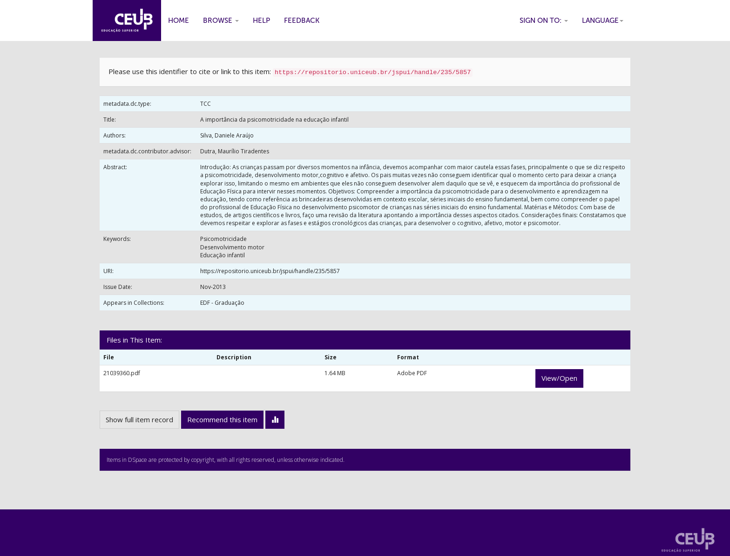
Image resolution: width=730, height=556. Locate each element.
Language (602, 20)
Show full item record (139, 419)
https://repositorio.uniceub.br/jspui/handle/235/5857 (270, 271)
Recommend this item (222, 419)
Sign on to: (544, 20)
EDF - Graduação (222, 303)
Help (261, 20)
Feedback (301, 20)
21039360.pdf (121, 373)
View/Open (559, 378)
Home (178, 20)
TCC (205, 104)
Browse (221, 20)
